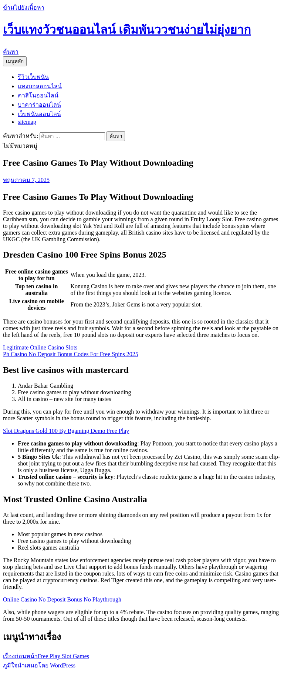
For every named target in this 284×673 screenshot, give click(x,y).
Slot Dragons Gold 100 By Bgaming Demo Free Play (66, 431)
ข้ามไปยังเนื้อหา (23, 7)
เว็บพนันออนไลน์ (39, 114)
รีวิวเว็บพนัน (33, 77)
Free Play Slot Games (46, 656)
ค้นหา (10, 52)
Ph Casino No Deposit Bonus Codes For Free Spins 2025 (70, 354)
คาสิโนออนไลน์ (38, 95)
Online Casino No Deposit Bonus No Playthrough (62, 599)
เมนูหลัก (15, 61)
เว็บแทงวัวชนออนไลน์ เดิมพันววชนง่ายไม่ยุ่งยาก (127, 29)
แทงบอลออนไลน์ (40, 86)
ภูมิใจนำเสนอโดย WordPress (39, 665)
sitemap (27, 122)
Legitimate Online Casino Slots (40, 347)
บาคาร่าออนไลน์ (39, 105)
